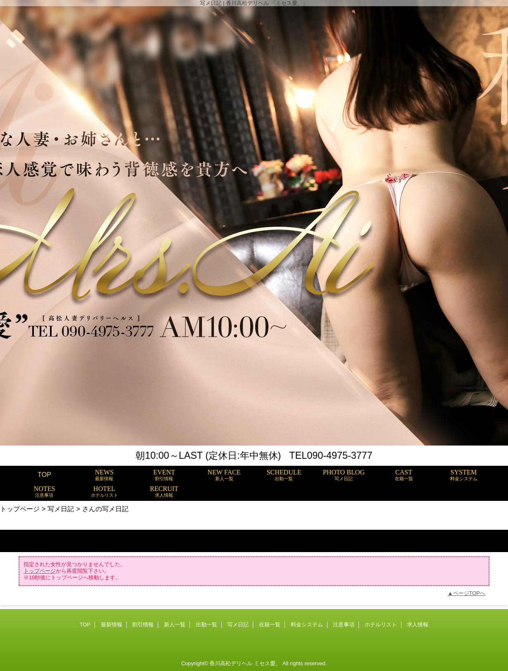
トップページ (20, 508)
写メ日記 (60, 508)
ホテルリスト (381, 624)
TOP (44, 474)
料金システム (307, 624)
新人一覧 (174, 624)
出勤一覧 (206, 624)
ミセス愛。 (267, 663)
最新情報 (111, 624)
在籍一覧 (269, 624)
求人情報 (417, 624)
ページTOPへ (469, 593)
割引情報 (143, 624)
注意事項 (343, 624)
